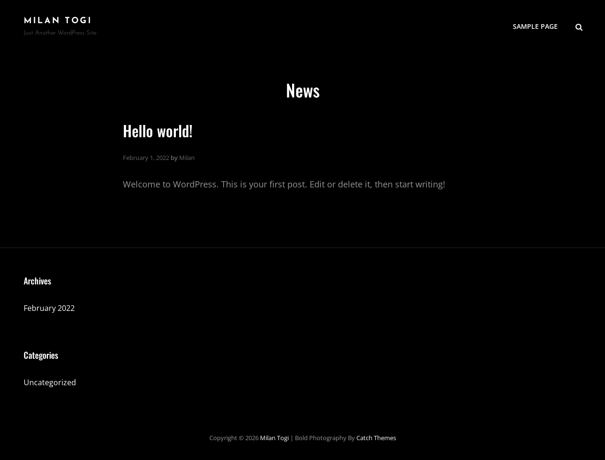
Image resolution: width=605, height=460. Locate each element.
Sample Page (535, 26)
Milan (187, 157)
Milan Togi (58, 21)
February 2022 (49, 308)
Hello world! (157, 130)
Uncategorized (50, 382)
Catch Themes (376, 437)
